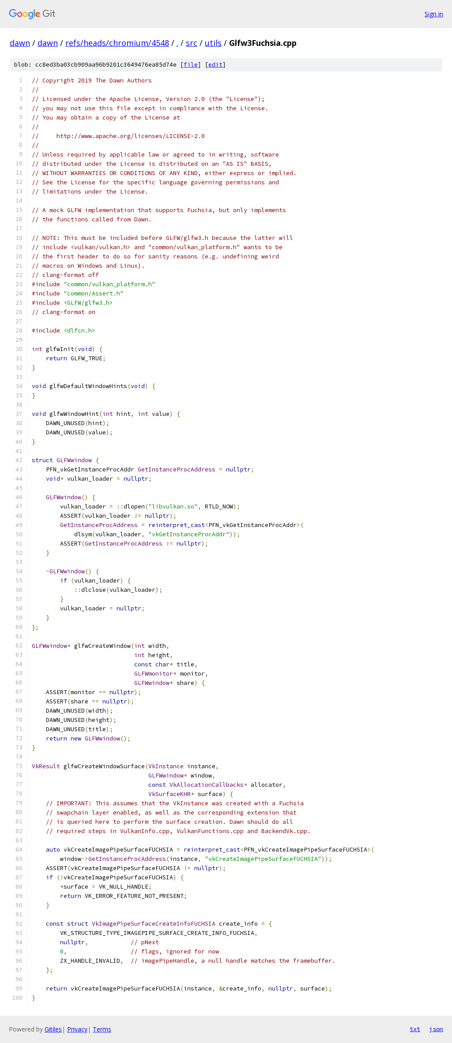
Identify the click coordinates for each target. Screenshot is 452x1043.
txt (415, 1029)
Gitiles (53, 1029)
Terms (102, 1029)
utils (213, 42)
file (191, 64)
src (191, 42)
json (436, 1029)
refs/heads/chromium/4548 (117, 42)
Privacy (77, 1029)
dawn (20, 42)
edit (215, 64)
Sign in (434, 14)
